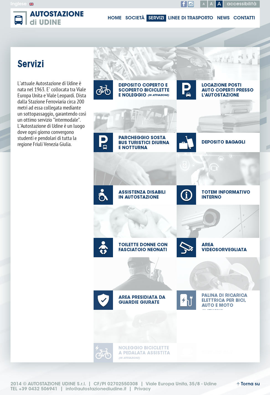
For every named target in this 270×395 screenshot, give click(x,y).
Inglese (22, 4)
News (223, 18)
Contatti (244, 18)
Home (115, 18)
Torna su (248, 384)
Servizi (156, 18)
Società (135, 18)
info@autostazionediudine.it (96, 389)
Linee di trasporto (190, 18)
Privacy (142, 389)
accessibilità (241, 4)
